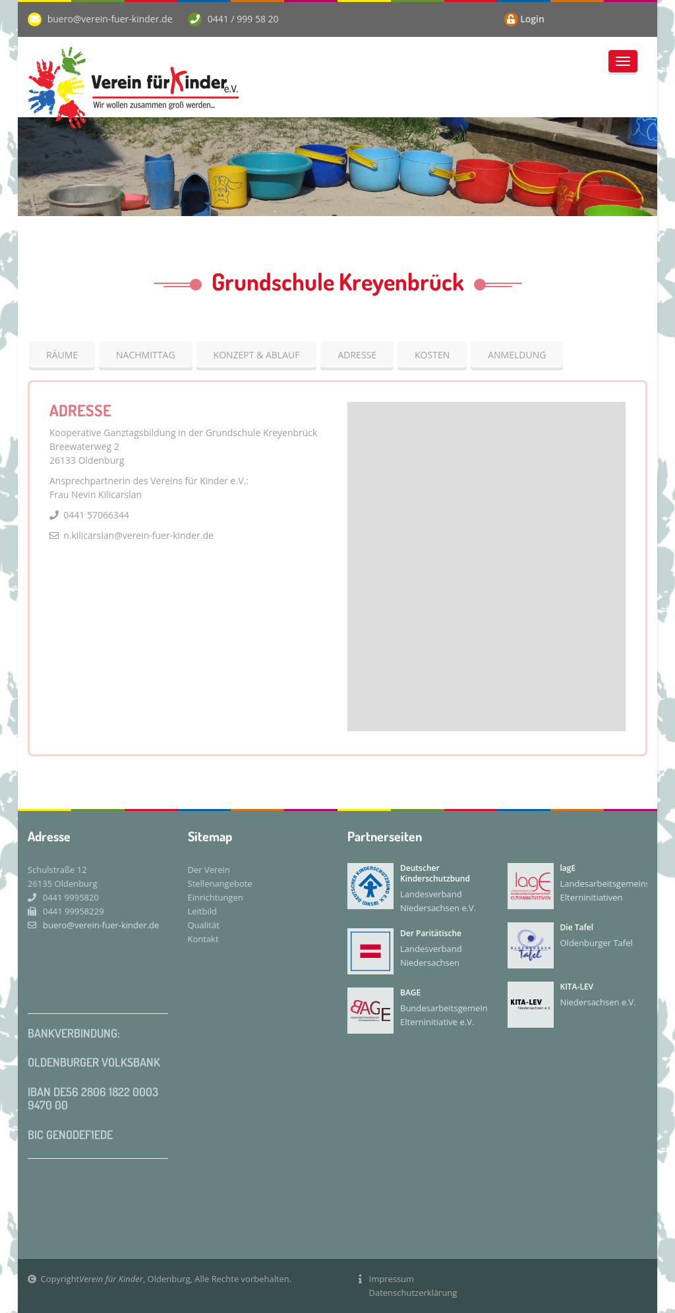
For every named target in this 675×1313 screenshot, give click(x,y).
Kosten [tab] (432, 355)
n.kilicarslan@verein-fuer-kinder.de (137, 535)
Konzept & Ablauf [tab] (257, 355)
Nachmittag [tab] (145, 355)
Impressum (392, 1279)
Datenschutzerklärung (413, 1293)
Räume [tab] (62, 355)
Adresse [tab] (357, 355)
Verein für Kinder (111, 1279)
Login (532, 19)
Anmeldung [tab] (517, 355)
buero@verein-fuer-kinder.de (110, 19)
